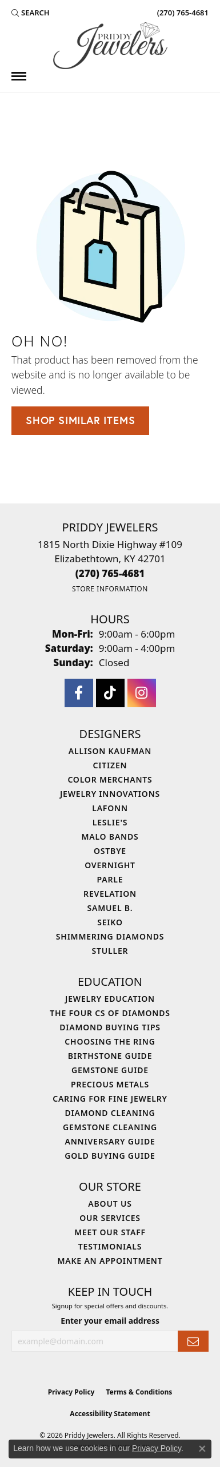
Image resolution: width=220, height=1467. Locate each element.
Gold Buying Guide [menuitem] (110, 1155)
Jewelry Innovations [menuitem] (110, 793)
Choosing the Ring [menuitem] (110, 1041)
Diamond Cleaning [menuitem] (110, 1112)
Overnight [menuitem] (110, 865)
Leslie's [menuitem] (110, 822)
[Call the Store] (110, 573)
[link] (182, 12)
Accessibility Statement (110, 1413)
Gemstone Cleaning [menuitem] (110, 1127)
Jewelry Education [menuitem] (110, 998)
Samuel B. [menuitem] (110, 907)
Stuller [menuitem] (110, 950)
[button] (30, 12)
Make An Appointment (109, 1260)
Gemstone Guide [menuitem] (110, 1070)
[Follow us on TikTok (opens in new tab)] (110, 693)
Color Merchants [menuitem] (109, 779)
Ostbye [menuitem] (110, 850)
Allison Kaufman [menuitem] (110, 750)
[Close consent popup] (202, 1448)
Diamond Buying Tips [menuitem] (110, 1027)
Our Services (110, 1217)
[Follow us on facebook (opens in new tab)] (79, 693)
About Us (109, 1203)
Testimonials (110, 1246)
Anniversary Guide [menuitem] (110, 1141)
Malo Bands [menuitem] (109, 836)
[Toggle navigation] (19, 76)
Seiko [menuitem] (110, 922)
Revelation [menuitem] (110, 893)
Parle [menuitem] (110, 879)
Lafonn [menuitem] (110, 808)
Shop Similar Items (80, 420)
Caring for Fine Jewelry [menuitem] (110, 1098)
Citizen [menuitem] (110, 765)
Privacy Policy (71, 1392)
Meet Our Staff (110, 1232)
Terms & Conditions (139, 1392)
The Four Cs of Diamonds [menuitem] (110, 1012)
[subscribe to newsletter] (193, 1341)
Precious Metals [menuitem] (110, 1084)
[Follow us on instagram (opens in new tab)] (141, 693)
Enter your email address (110, 1320)
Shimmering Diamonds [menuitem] (110, 936)
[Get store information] (110, 589)
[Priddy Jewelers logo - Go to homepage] (110, 45)
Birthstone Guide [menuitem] (110, 1055)
